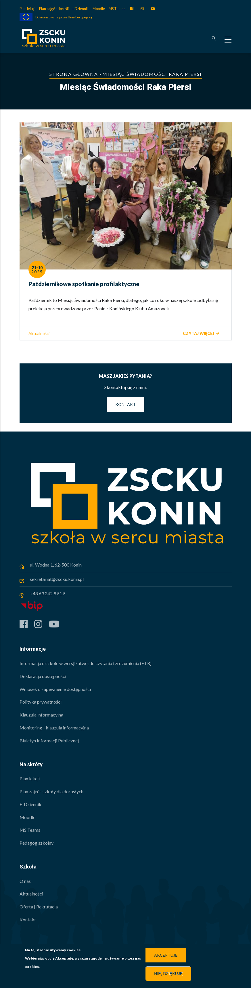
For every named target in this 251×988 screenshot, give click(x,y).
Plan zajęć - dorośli (54, 8)
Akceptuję (165, 956)
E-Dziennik (30, 804)
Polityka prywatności (41, 701)
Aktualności (38, 333)
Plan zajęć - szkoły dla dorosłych (51, 791)
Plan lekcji (27, 8)
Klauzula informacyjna (41, 714)
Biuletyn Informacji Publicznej (49, 740)
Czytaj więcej (198, 333)
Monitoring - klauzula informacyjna (54, 727)
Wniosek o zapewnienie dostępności (55, 689)
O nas (25, 881)
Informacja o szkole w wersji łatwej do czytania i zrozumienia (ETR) (86, 663)
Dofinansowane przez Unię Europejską (63, 17)
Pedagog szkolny (36, 843)
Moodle (99, 8)
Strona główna (73, 74)
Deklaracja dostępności (43, 676)
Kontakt (125, 404)
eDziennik (80, 8)
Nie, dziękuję (168, 974)
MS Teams (117, 8)
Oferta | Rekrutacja (39, 906)
